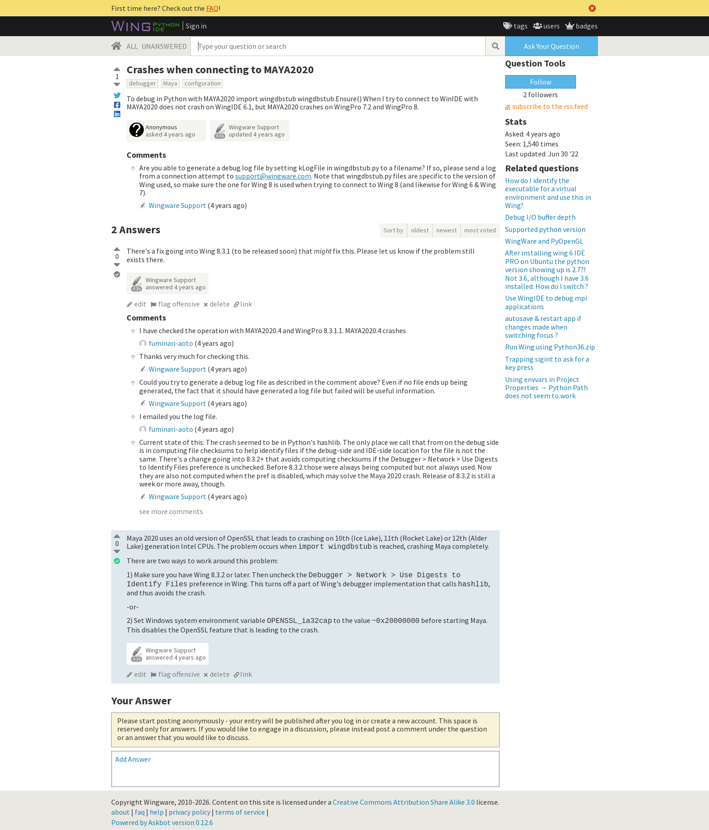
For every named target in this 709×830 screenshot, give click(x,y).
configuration (202, 83)
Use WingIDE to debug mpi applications (546, 302)
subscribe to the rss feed (550, 106)
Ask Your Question (551, 46)
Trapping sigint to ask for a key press (547, 363)
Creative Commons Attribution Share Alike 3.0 (404, 798)
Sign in (196, 25)
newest (446, 230)
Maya (170, 83)
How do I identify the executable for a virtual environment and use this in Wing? (548, 193)
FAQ (212, 8)
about (120, 808)
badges (586, 25)
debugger (142, 83)
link (246, 304)
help (157, 808)
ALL (132, 46)
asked (170, 134)
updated (257, 134)
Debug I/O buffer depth (540, 217)
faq (140, 808)
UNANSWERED (164, 46)
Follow (540, 81)
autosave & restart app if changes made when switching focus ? (543, 327)
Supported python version (545, 229)
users (551, 25)
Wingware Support (254, 127)
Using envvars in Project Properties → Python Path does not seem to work (546, 388)
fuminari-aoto (171, 343)
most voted (480, 230)
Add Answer (133, 755)
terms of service (240, 808)
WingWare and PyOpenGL (544, 240)
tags (520, 25)
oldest (420, 230)
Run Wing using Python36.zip (550, 346)
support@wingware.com (273, 175)
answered (176, 287)
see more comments (171, 511)
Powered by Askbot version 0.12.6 (162, 818)
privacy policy (189, 808)
